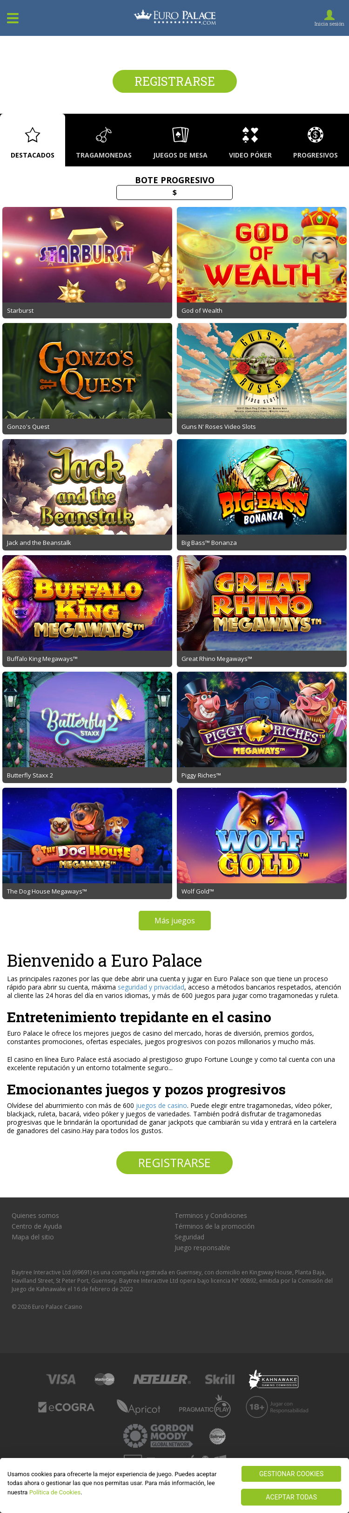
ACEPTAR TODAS (291, 1497)
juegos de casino (161, 1105)
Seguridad (189, 1237)
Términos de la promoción (214, 1226)
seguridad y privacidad (151, 987)
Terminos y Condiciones (210, 1215)
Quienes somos (35, 1215)
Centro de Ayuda (37, 1226)
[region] (174, 1485)
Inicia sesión (329, 23)
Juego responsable (202, 1248)
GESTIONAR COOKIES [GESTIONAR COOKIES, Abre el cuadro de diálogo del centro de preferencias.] (291, 1474)
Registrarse (174, 81)
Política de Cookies (55, 1492)
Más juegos (174, 920)
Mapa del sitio (33, 1237)
